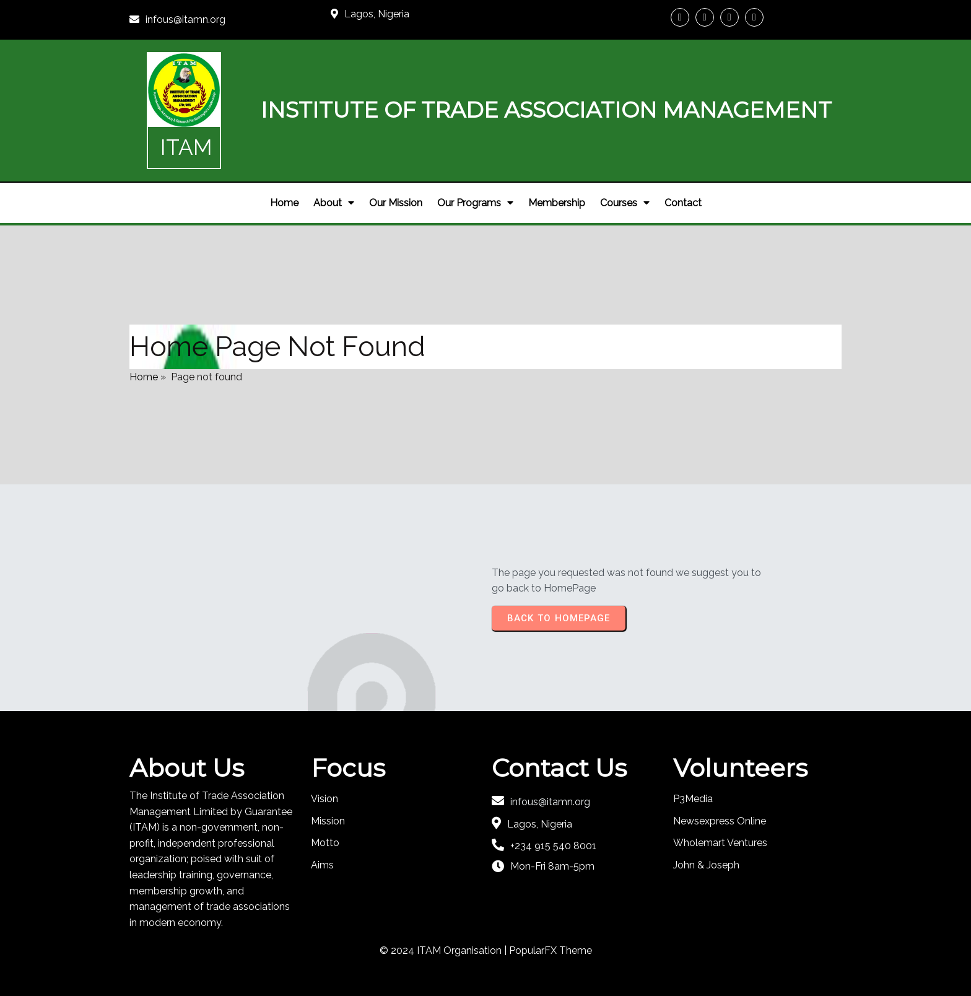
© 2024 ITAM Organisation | (444, 950)
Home (143, 377)
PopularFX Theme (550, 950)
